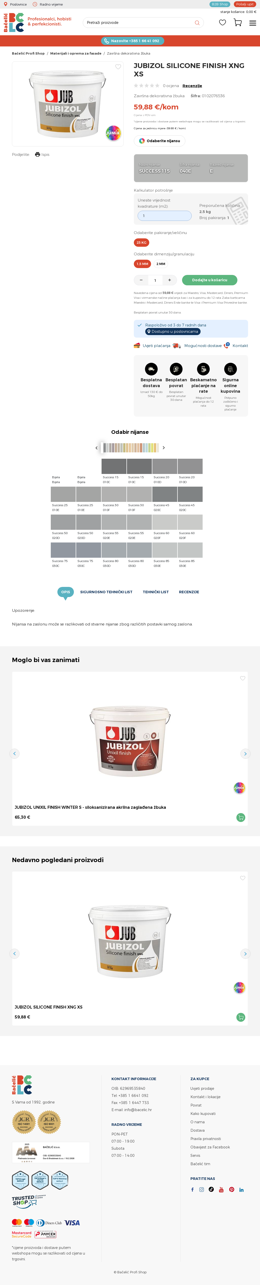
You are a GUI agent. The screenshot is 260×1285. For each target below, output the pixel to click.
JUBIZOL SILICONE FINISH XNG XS (49, 1007)
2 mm (160, 264)
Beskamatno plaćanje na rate (203, 385)
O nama (197, 1122)
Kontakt (240, 345)
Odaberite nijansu (163, 141)
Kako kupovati (203, 1113)
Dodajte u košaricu (209, 280)
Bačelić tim (200, 1164)
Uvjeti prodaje (202, 1088)
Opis (65, 592)
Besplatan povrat (176, 382)
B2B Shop (220, 4)
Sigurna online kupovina (230, 385)
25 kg (142, 242)
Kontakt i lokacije (205, 1097)
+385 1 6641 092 (134, 1095)
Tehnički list (156, 592)
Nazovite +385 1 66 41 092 (135, 40)
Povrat (196, 1105)
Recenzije (192, 85)
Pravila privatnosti (205, 1138)
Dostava (197, 1130)
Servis (195, 1155)
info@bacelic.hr (138, 1110)
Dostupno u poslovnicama (175, 331)
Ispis (42, 155)
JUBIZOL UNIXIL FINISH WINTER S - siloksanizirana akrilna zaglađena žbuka (90, 807)
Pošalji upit (245, 4)
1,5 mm (142, 264)
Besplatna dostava (151, 382)
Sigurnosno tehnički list (106, 592)
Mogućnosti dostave (203, 345)
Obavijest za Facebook (210, 1147)
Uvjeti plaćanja (156, 345)
